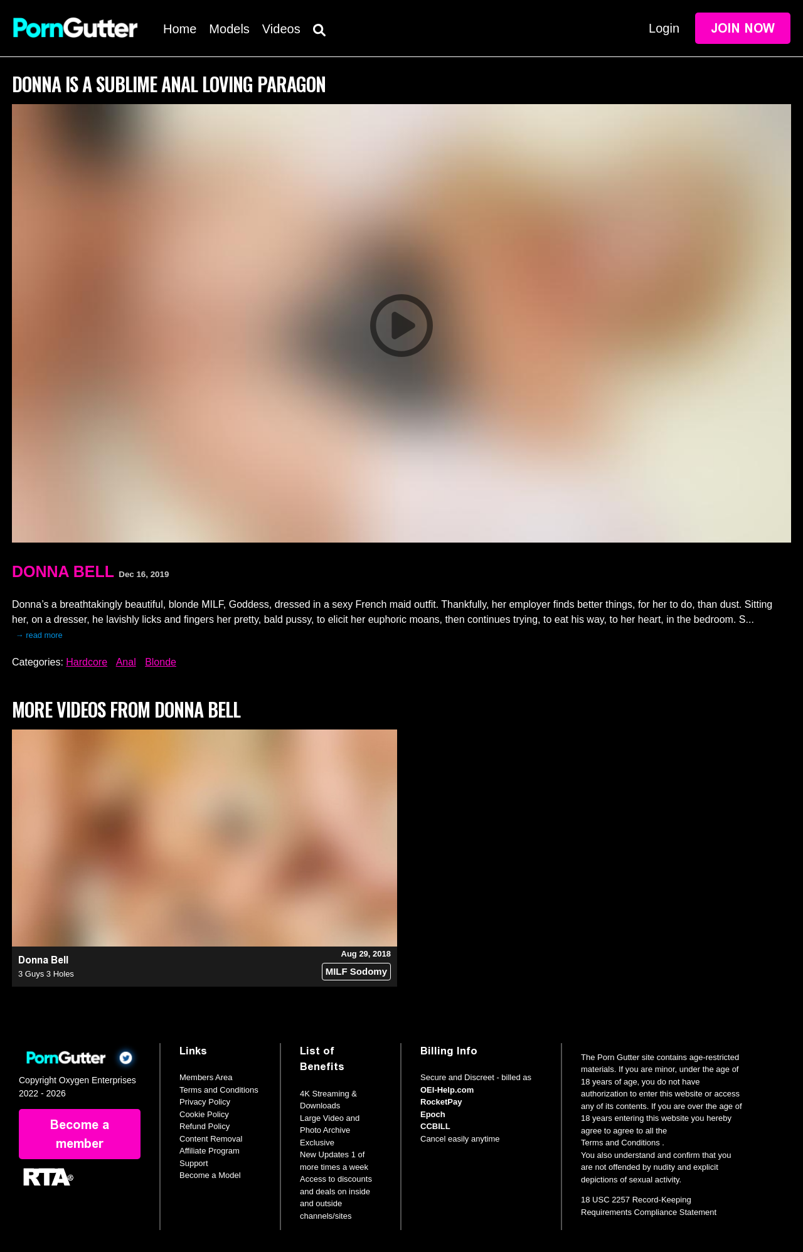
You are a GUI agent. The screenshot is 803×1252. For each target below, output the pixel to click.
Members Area (206, 1077)
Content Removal (210, 1138)
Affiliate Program (209, 1150)
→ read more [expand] (39, 635)
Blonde (160, 662)
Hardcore (86, 662)
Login (664, 28)
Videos (281, 29)
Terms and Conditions (218, 1090)
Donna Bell (63, 571)
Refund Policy (204, 1126)
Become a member (79, 1134)
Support (193, 1163)
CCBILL (435, 1126)
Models (229, 29)
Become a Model (210, 1175)
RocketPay (441, 1101)
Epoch (432, 1114)
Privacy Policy (204, 1101)
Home (179, 29)
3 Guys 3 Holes (46, 974)
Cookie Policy (204, 1114)
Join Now (743, 28)
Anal (126, 662)
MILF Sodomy (356, 971)
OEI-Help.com (447, 1090)
